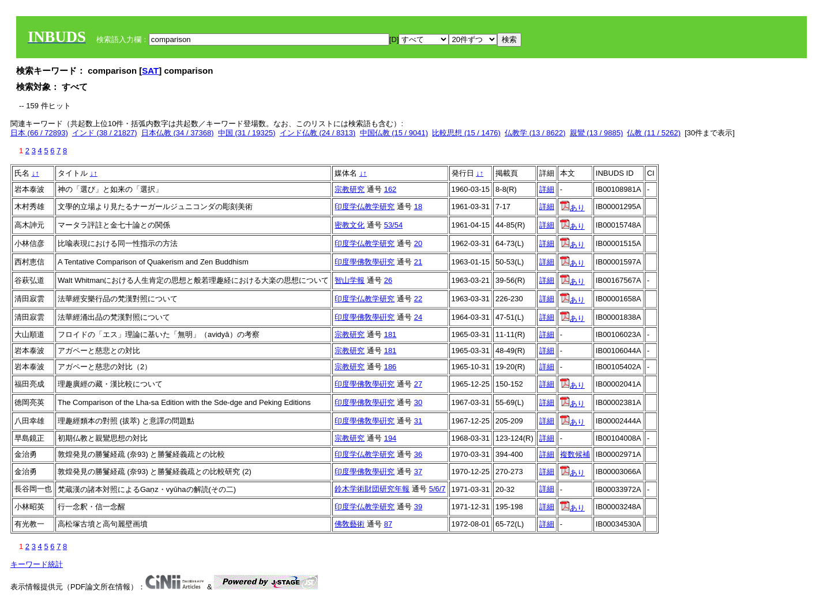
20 (418, 243)
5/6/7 (437, 488)
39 (418, 506)
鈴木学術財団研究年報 (372, 488)
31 (418, 421)
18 (418, 206)
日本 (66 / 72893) (39, 132)
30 (418, 402)
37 (418, 471)
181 (390, 334)
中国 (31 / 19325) (247, 132)
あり (572, 207)
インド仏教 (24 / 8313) (318, 132)
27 (418, 384)
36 (418, 454)
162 (390, 189)
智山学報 (349, 280)
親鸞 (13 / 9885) (596, 132)
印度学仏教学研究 (364, 206)
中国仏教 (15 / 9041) (394, 132)
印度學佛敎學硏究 (364, 262)
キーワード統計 (36, 564)
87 (388, 524)
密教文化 (349, 225)
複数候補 (575, 454)
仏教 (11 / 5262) (654, 132)
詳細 (546, 189)
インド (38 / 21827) (104, 132)
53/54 (393, 225)
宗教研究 (349, 189)
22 (418, 298)
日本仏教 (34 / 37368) (177, 132)
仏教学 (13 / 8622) (535, 132)
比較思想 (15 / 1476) (466, 132)
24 (418, 317)
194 (390, 438)
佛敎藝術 (349, 524)
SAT (150, 70)
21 (418, 262)
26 (388, 280)
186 (390, 366)
